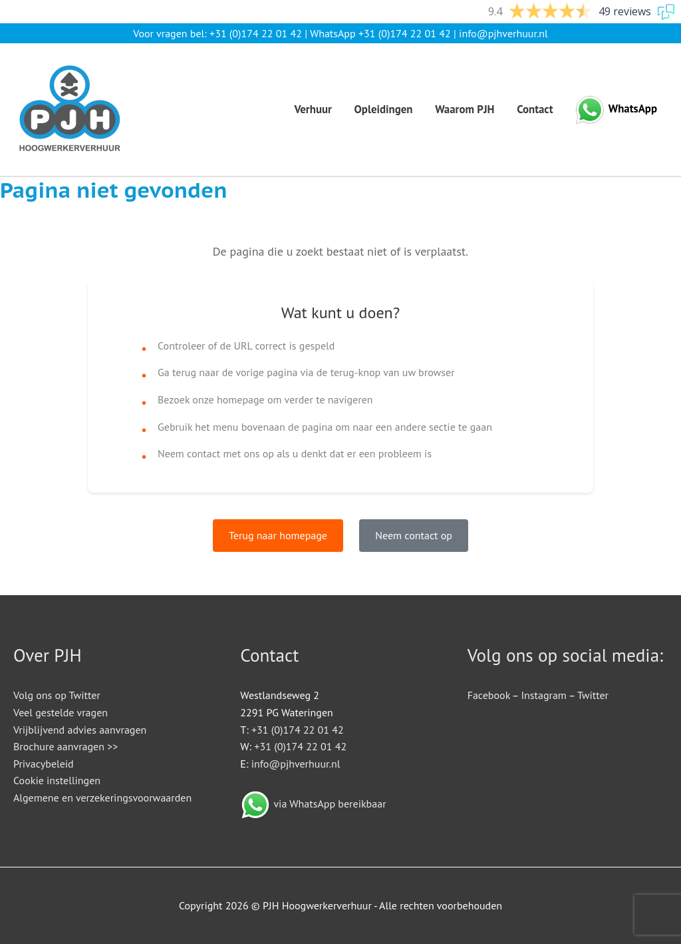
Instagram (543, 695)
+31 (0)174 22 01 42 (255, 33)
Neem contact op (413, 535)
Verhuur (313, 109)
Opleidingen (383, 109)
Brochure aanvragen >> (65, 746)
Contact (535, 109)
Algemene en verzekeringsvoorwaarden (102, 797)
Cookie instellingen (56, 780)
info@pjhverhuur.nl (503, 33)
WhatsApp (633, 108)
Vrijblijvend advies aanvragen (79, 729)
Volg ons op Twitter (56, 695)
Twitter (593, 695)
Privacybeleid (43, 763)
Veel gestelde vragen (60, 712)
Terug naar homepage (278, 535)
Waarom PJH (464, 109)
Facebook (489, 695)
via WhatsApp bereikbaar (329, 803)
